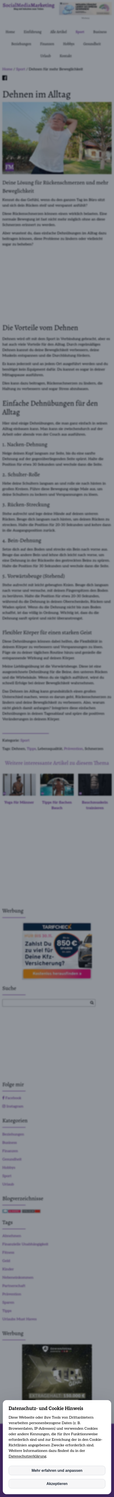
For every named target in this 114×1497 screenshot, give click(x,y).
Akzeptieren (57, 1484)
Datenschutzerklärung (27, 1456)
